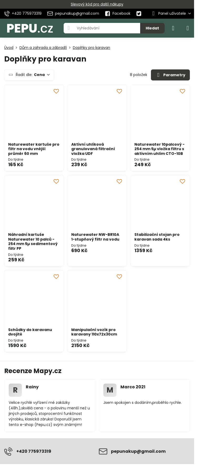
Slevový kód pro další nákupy (97, 4)
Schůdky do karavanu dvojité (30, 332)
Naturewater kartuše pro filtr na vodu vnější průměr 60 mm (33, 149)
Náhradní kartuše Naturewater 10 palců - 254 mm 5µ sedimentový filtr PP (33, 241)
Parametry (170, 75)
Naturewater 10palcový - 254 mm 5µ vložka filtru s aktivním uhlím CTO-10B (159, 149)
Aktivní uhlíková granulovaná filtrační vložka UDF (93, 149)
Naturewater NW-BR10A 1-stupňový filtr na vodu (95, 237)
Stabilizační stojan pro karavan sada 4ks (157, 237)
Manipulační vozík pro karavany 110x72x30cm (94, 332)
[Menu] (187, 28)
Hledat (152, 28)
